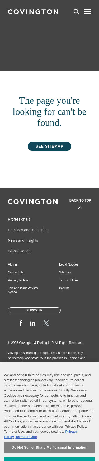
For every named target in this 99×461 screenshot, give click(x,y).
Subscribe (34, 310)
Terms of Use (68, 280)
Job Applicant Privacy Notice (23, 290)
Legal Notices (68, 264)
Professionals (19, 219)
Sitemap (65, 272)
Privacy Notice (18, 280)
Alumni (13, 264)
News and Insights (23, 240)
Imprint (64, 288)
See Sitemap (49, 146)
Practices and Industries (27, 230)
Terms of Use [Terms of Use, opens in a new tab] (26, 445)
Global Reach (19, 251)
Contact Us (15, 272)
